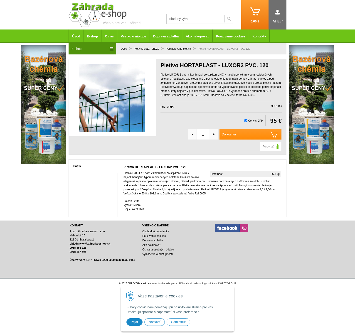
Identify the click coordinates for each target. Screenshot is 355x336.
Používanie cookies (230, 36)
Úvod (76, 36)
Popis (77, 166)
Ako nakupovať (197, 36)
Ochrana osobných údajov (158, 249)
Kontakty (259, 36)
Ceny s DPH (255, 120)
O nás (109, 36)
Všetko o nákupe (133, 36)
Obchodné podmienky (155, 231)
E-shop (92, 36)
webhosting (199, 283)
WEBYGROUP (227, 283)
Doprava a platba (166, 36)
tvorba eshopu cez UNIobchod (175, 283)
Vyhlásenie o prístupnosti (157, 254)
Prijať (134, 322)
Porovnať (268, 146)
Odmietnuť (178, 322)
